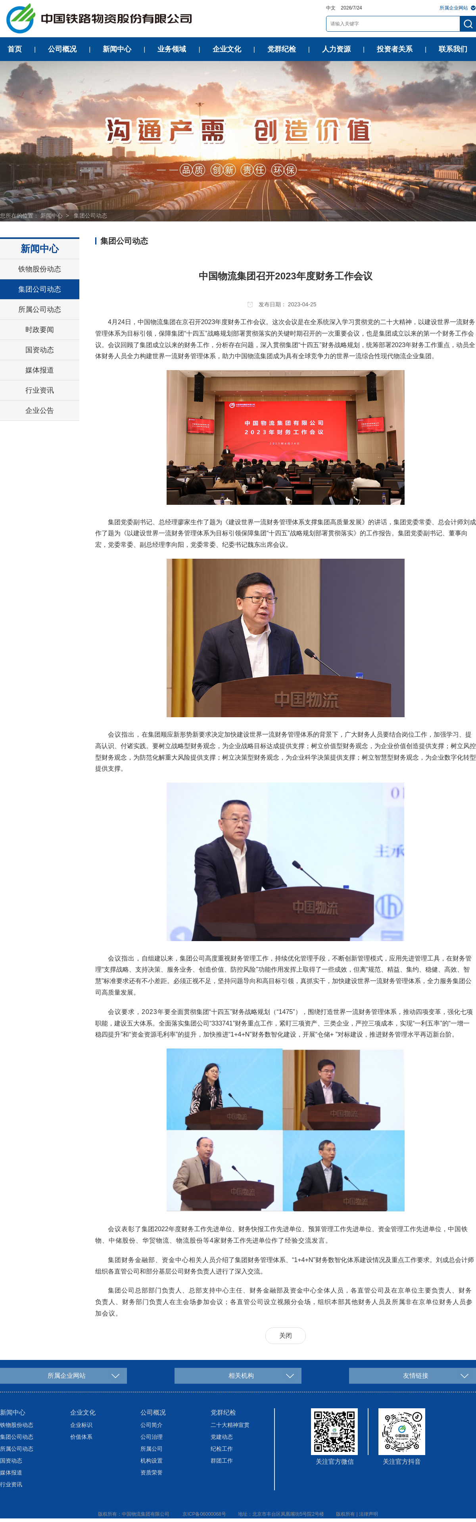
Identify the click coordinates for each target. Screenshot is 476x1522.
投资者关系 (395, 49)
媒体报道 (39, 370)
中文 (331, 8)
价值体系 (81, 1437)
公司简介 (151, 1425)
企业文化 (227, 49)
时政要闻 (39, 330)
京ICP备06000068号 (204, 1514)
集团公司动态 (90, 215)
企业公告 (39, 410)
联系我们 (453, 49)
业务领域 (171, 49)
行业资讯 (39, 390)
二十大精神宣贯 (230, 1425)
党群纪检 (281, 49)
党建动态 (222, 1437)
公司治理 (151, 1437)
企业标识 (81, 1425)
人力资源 (336, 49)
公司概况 (62, 49)
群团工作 (222, 1460)
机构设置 (151, 1460)
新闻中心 (117, 49)
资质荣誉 (151, 1472)
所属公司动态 (39, 309)
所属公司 (151, 1449)
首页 (15, 49)
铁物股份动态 (39, 269)
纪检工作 (222, 1449)
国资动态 (39, 350)
